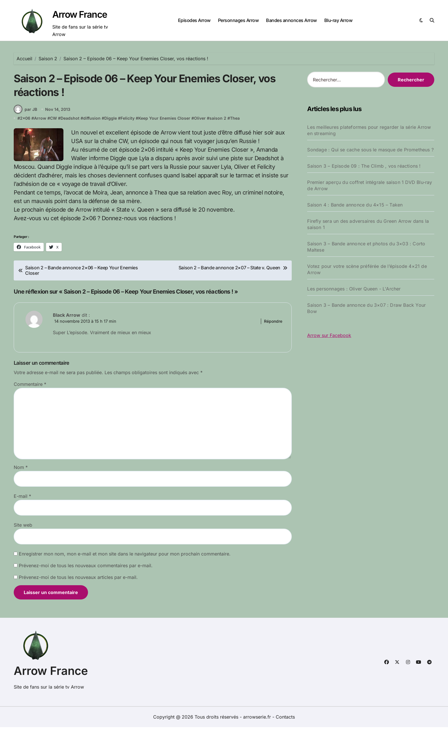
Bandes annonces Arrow (291, 20)
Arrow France (79, 14)
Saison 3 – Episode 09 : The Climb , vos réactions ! (364, 166)
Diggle (110, 128)
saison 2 (217, 128)
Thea (235, 128)
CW (53, 128)
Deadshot (70, 128)
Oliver (200, 128)
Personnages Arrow (238, 20)
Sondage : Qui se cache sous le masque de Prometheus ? (370, 150)
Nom (21, 478)
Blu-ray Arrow (338, 20)
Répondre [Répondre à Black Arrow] (273, 331)
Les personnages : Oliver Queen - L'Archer (354, 289)
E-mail (22, 507)
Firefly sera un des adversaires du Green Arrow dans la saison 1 (368, 224)
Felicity (128, 128)
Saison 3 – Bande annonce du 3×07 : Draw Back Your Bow (366, 308)
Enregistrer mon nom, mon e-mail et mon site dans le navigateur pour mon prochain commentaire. (125, 564)
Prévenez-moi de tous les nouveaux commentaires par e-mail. (86, 576)
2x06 (25, 128)
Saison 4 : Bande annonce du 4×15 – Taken (355, 205)
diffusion (92, 128)
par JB (25, 119)
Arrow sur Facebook (329, 335)
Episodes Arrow (194, 20)
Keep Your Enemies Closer (164, 128)
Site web (23, 536)
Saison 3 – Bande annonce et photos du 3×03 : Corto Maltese (366, 247)
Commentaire (30, 395)
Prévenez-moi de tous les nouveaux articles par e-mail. (78, 588)
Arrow (40, 128)
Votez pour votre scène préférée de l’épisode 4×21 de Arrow (367, 269)
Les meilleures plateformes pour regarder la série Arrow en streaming (369, 130)
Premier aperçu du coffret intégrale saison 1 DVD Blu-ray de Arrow (369, 185)
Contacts (285, 728)
